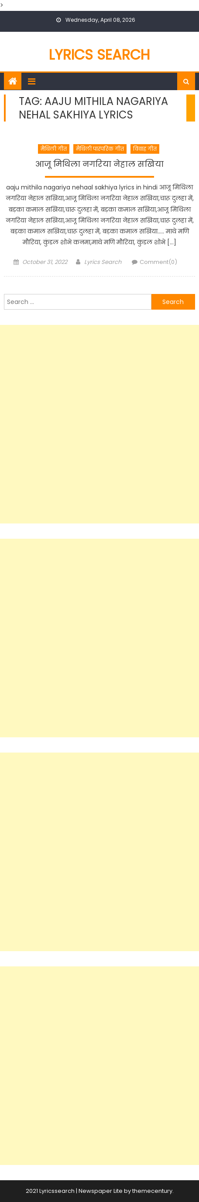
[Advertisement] (99, 424)
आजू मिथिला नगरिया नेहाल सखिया (99, 164)
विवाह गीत (145, 148)
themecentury (152, 1191)
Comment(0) (158, 262)
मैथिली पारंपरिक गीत (100, 148)
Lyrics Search (99, 54)
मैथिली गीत (54, 148)
